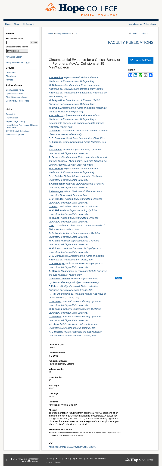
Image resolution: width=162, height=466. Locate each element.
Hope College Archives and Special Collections (22, 126)
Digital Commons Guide (17, 97)
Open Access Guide (15, 93)
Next (144, 33)
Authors (9, 80)
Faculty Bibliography (15, 134)
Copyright (58, 462)
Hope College (12, 118)
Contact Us (11, 114)
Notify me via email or (18, 62)
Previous (133, 33)
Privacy (49, 462)
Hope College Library (15, 121)
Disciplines (11, 76)
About (58, 458)
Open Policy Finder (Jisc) (17, 101)
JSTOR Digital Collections (17, 131)
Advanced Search (14, 57)
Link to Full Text (140, 60)
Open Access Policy (15, 90)
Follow (118, 278)
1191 (75, 33)
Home (50, 33)
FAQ (67, 458)
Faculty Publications (63, 33)
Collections (11, 72)
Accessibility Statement (96, 458)
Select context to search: (17, 47)
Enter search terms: (15, 38)
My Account (78, 458)
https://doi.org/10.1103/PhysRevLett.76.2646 (72, 446)
